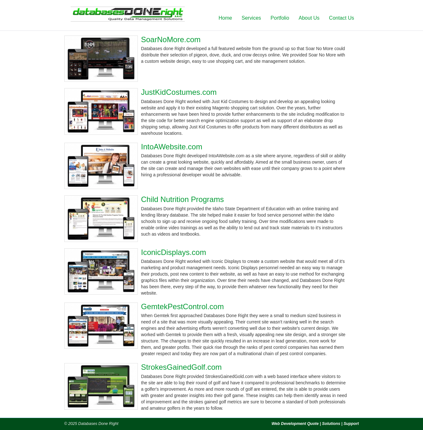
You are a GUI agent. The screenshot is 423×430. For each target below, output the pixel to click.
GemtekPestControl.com (182, 306)
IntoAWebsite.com (171, 146)
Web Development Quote (295, 423)
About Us (309, 18)
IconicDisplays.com (173, 252)
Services (251, 18)
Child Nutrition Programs (182, 199)
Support (351, 423)
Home (225, 18)
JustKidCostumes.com (179, 92)
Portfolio (280, 18)
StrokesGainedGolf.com (181, 367)
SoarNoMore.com (171, 39)
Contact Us (341, 18)
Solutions (331, 423)
